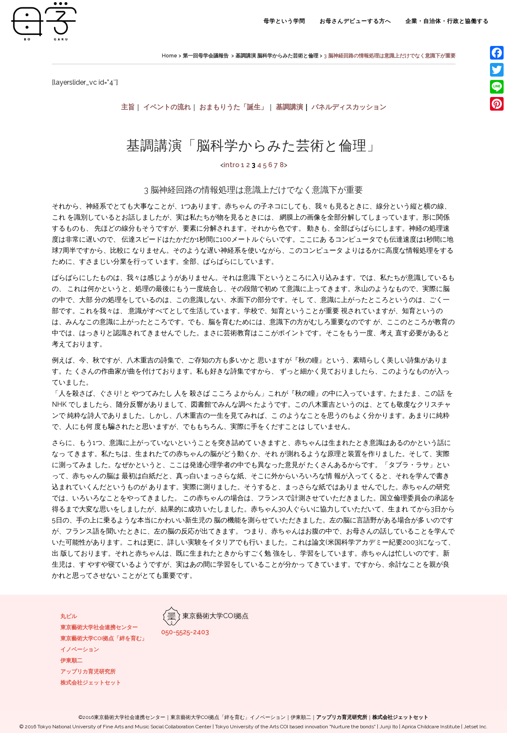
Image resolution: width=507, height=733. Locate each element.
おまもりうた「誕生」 (233, 107)
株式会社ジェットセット (90, 682)
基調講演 (289, 107)
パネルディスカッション (349, 107)
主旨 (128, 107)
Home (169, 56)
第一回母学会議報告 (206, 56)
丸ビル (68, 616)
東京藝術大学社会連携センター (99, 627)
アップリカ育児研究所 (88, 671)
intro (231, 165)
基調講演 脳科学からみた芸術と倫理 (276, 56)
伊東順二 (71, 660)
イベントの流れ (167, 107)
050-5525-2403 (185, 632)
